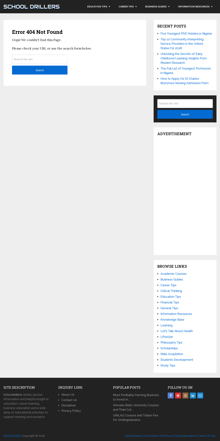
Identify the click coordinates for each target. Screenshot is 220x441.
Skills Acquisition (171, 354)
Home (129, 435)
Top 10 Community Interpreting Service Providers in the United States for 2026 (182, 44)
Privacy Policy (71, 411)
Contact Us (69, 400)
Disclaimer (68, 405)
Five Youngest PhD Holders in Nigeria (186, 33)
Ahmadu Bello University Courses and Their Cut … (136, 407)
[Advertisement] (185, 194)
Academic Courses (173, 274)
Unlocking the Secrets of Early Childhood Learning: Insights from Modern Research (183, 58)
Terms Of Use (207, 435)
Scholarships (169, 348)
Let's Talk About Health (176, 331)
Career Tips (126, 6)
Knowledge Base (172, 319)
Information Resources (193, 6)
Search (40, 70)
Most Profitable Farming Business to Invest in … (136, 397)
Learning (166, 325)
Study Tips (167, 365)
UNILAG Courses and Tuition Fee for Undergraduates (135, 418)
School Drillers (32, 6)
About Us (67, 394)
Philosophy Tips (171, 342)
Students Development (176, 359)
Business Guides (156, 6)
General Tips (169, 308)
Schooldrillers (13, 394)
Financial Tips (169, 302)
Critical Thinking (171, 291)
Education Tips (97, 6)
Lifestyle (166, 337)
